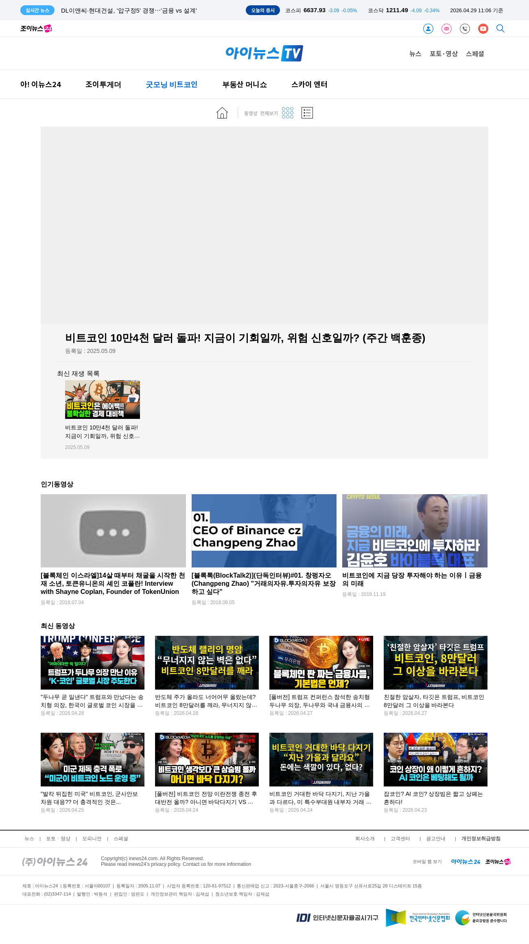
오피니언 (92, 838)
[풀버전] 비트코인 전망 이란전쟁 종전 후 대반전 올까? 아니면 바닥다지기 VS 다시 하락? (206, 802)
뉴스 (415, 53)
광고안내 (436, 838)
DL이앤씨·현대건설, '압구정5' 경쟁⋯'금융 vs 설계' (129, 10)
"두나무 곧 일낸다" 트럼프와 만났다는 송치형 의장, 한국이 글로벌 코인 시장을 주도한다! (92, 705)
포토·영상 (444, 53)
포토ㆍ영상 (58, 838)
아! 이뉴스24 (40, 84)
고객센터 (400, 838)
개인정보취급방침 (481, 838)
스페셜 (475, 53)
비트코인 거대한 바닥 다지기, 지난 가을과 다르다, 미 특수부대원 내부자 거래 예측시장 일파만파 (320, 802)
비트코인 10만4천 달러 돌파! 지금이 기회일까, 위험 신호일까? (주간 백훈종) (102, 436)
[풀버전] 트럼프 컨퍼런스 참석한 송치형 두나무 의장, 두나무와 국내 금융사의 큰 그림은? (319, 705)
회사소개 (365, 838)
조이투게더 (103, 84)
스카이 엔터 (309, 84)
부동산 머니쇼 (244, 84)
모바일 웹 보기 (427, 861)
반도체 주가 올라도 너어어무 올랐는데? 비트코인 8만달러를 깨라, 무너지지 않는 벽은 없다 (206, 705)
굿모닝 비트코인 (172, 84)
